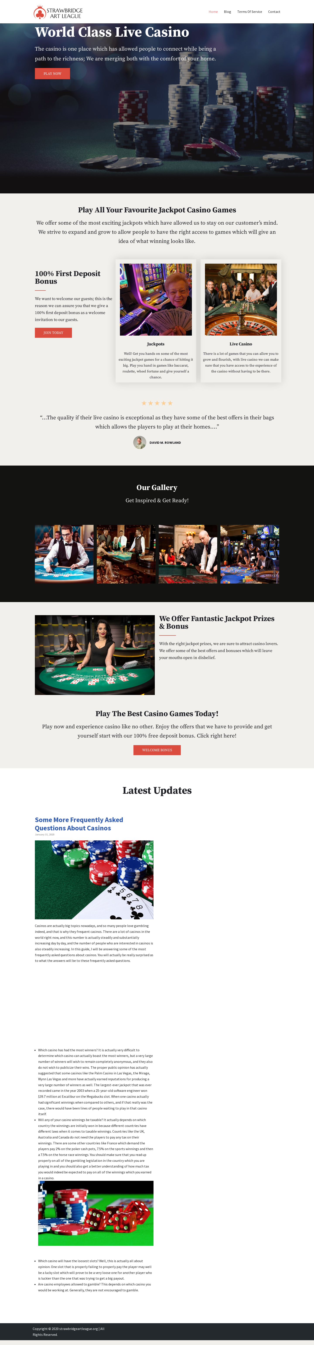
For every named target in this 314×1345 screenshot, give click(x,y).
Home (213, 11)
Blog (227, 11)
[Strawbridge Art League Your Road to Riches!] (58, 11)
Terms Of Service (249, 11)
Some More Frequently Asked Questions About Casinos (79, 824)
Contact (274, 11)
